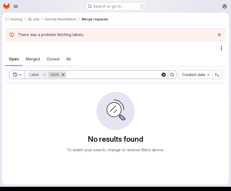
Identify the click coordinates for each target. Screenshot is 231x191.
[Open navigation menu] (15, 6)
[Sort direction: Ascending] (217, 74)
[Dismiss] (219, 35)
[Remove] (63, 75)
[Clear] (163, 75)
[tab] (13, 59)
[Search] (113, 75)
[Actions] (221, 48)
